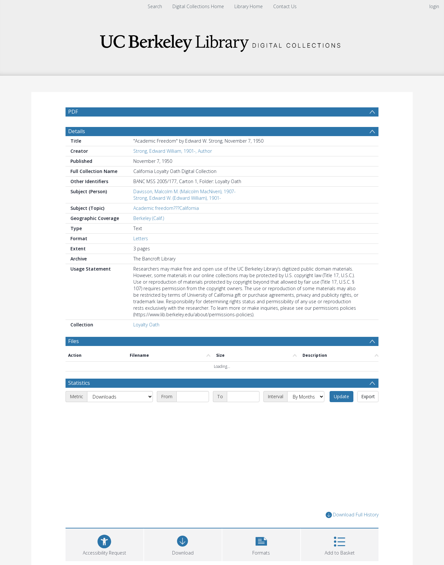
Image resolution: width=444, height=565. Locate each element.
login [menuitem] (434, 6)
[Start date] (192, 396)
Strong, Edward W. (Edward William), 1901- (177, 198)
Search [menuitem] (155, 6)
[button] (261, 543)
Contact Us (285, 6)
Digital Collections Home (198, 6)
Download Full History (352, 514)
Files (73, 341)
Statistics (79, 382)
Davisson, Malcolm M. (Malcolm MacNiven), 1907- (184, 191)
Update (341, 396)
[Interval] (305, 396)
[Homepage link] (222, 41)
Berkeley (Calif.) (148, 218)
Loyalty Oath (146, 325)
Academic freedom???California (166, 208)
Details (76, 131)
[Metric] (120, 396)
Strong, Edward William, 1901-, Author (172, 151)
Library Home (248, 6)
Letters (140, 238)
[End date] (243, 396)
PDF (73, 111)
